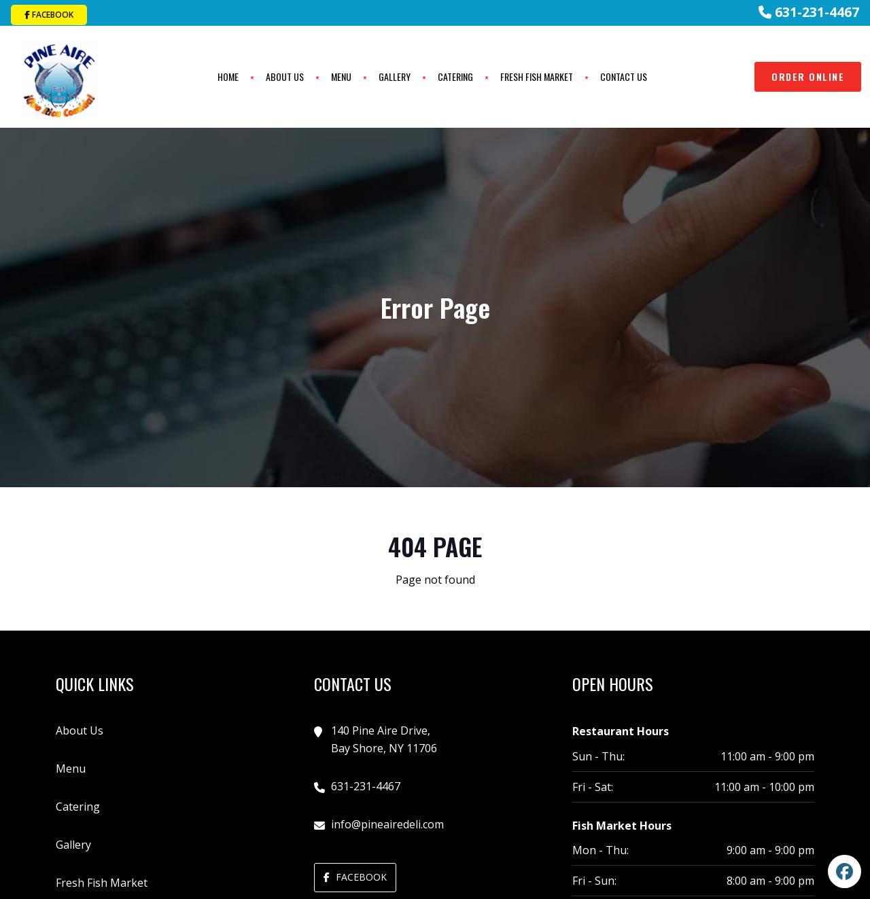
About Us (283, 76)
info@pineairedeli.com (387, 821)
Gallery (393, 76)
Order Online (807, 75)
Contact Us (622, 76)
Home (226, 76)
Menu (340, 76)
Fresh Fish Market (535, 76)
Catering (454, 76)
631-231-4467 (809, 12)
